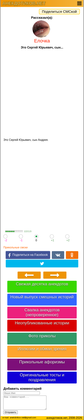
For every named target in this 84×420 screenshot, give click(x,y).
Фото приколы (41, 336)
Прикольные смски (15, 247)
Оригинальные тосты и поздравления (42, 377)
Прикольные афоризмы (42, 362)
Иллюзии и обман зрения (42, 349)
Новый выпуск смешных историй (42, 297)
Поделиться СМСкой (59, 12)
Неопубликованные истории (42, 323)
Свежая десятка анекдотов (42, 284)
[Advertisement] (42, 93)
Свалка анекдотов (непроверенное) (41, 312)
